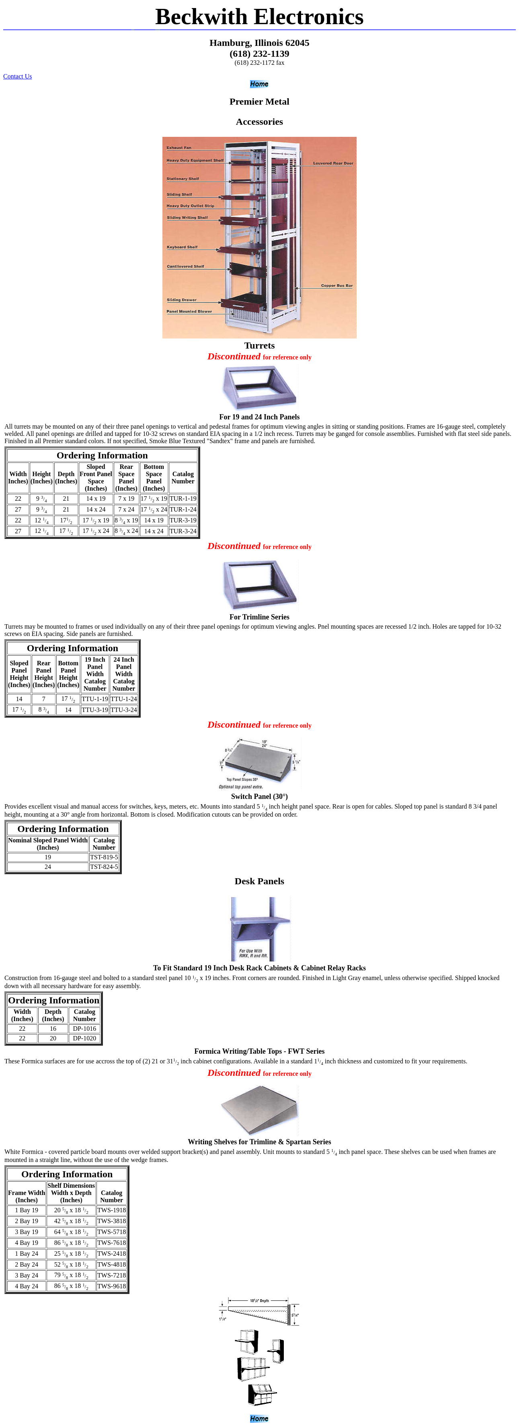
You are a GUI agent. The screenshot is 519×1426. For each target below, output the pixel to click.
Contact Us (17, 76)
